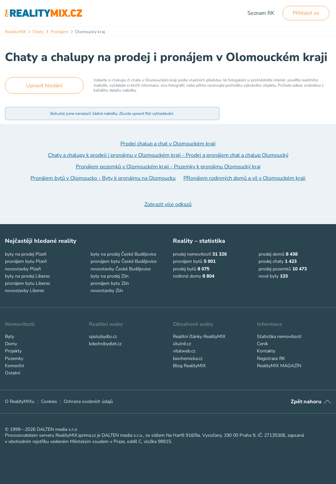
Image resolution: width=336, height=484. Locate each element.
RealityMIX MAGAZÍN (279, 366)
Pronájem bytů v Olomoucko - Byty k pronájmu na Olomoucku (103, 178)
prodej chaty (271, 261)
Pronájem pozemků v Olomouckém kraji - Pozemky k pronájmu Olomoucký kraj (168, 166)
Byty (9, 336)
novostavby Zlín (107, 290)
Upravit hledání (44, 85)
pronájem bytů (187, 261)
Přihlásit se (306, 13)
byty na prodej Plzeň (26, 254)
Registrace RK (271, 358)
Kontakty (266, 351)
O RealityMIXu (19, 401)
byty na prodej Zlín (110, 276)
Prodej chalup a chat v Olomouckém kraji (168, 143)
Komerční (14, 366)
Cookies (49, 401)
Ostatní (12, 373)
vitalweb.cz (184, 351)
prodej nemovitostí (192, 254)
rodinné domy (187, 276)
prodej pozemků (275, 269)
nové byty (269, 276)
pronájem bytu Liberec (27, 283)
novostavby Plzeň (23, 269)
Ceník (262, 344)
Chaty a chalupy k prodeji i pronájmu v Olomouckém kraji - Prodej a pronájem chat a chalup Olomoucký (168, 155)
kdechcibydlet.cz (105, 344)
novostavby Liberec (24, 290)
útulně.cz (182, 344)
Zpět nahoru (306, 401)
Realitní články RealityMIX (199, 336)
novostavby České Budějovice (121, 269)
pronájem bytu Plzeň (26, 261)
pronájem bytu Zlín (110, 283)
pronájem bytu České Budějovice (124, 261)
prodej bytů (184, 269)
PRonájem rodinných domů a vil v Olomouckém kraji (244, 178)
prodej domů (271, 254)
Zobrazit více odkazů (168, 204)
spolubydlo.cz (103, 336)
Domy (11, 344)
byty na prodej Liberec (27, 276)
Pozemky (14, 358)
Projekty (13, 351)
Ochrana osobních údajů (88, 401)
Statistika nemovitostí (279, 336)
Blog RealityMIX (189, 366)
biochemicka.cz (187, 358)
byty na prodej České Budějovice (123, 254)
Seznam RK (260, 13)
